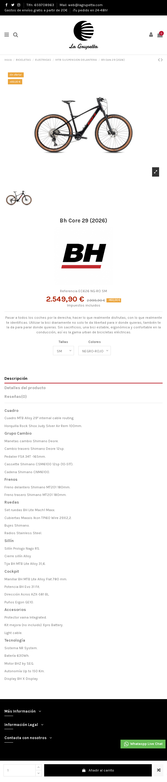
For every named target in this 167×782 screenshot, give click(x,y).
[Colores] (94, 350)
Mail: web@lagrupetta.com (81, 5)
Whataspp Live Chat (143, 744)
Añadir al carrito (98, 770)
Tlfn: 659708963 (41, 5)
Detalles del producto (25, 387)
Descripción (15, 378)
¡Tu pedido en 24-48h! (90, 10)
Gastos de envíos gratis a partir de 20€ (36, 10)
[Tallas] (63, 350)
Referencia (69, 291)
